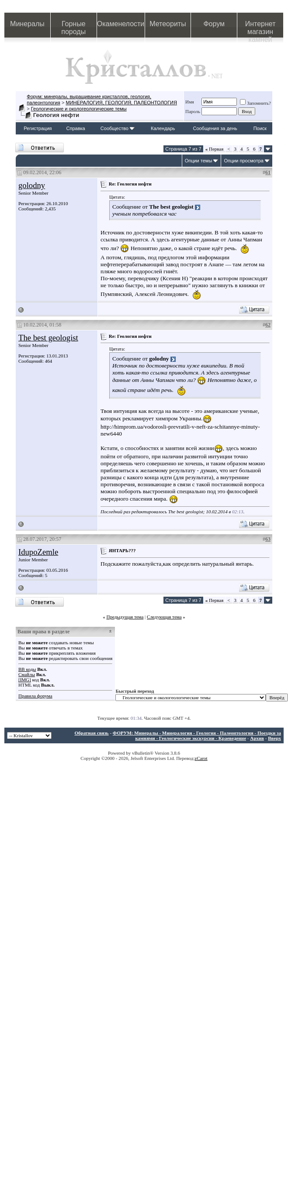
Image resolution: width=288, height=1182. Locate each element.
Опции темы (198, 160)
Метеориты (167, 23)
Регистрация (38, 128)
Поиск (260, 128)
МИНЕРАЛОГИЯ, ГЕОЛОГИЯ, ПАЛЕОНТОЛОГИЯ (121, 102)
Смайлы (26, 674)
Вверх (274, 738)
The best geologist (48, 337)
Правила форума (35, 695)
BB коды (27, 669)
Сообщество (118, 128)
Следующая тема (164, 616)
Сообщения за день (215, 128)
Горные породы (73, 27)
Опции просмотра (244, 160)
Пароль (192, 111)
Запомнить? (255, 103)
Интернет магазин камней (260, 29)
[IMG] (24, 679)
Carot (202, 758)
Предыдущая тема (124, 616)
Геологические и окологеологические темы (79, 108)
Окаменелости (120, 23)
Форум (214, 23)
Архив (257, 738)
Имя (189, 101)
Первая (214, 148)
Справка (75, 128)
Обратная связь (91, 732)
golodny (31, 185)
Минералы (27, 23)
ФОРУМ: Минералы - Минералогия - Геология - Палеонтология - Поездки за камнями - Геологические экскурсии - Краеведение (197, 735)
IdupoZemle (38, 552)
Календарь (163, 128)
